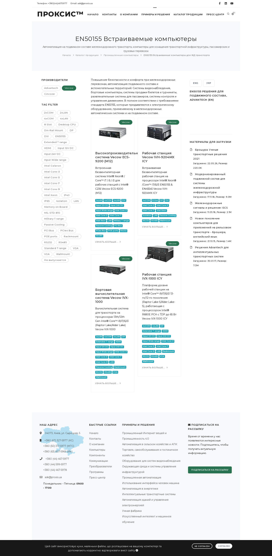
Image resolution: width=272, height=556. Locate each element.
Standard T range (55, 248)
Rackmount (71, 236)
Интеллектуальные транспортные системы (149, 494)
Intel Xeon (50, 195)
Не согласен (202, 546)
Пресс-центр (215, 14)
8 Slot (48, 124)
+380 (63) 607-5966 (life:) (58, 451)
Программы (96, 472)
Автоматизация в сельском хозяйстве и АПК (149, 444)
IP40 (67, 195)
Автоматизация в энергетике (140, 488)
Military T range (54, 218)
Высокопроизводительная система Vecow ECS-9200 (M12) (118, 157)
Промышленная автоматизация (141, 477)
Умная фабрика (132, 510)
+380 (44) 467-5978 (55, 469)
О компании (129, 14)
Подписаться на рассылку (209, 470)
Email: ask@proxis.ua (82, 3)
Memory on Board (55, 206)
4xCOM (49, 118)
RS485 (63, 242)
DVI (46, 136)
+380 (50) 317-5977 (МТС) (58, 446)
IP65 (47, 201)
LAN (76, 201)
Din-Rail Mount (53, 130)
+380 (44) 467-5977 (57, 458)
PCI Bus (49, 230)
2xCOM (48, 112)
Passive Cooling (54, 224)
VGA (75, 248)
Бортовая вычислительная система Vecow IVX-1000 (112, 296)
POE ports (50, 236)
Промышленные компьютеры (120, 55)
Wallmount (63, 254)
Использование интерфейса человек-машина (150, 483)
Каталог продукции (188, 14)
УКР (208, 83)
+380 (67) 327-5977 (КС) (58, 440)
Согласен (224, 546)
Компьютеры (97, 449)
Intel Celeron (52, 165)
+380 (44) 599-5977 (55, 464)
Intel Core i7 (52, 183)
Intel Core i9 (52, 189)
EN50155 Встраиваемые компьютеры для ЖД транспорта (176, 55)
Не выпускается (55, 260)
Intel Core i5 (52, 177)
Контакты (109, 14)
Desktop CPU (67, 124)
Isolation (61, 201)
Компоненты (97, 455)
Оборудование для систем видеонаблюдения (151, 460)
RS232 (48, 242)
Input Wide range (55, 159)
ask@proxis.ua (53, 477)
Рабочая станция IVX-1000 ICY (157, 276)
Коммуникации (98, 460)
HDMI (47, 148)
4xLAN (64, 118)
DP (72, 130)
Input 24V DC (52, 154)
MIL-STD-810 (52, 212)
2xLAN (64, 112)
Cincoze (49, 93)
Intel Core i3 (52, 171)
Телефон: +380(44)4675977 (52, 3)
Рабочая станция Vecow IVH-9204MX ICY (158, 157)
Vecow (69, 88)
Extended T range (55, 142)
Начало (93, 14)
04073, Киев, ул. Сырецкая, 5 (62, 433)
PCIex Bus (67, 230)
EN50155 (60, 136)
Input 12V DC (66, 148)
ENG (195, 83)
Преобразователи (100, 466)
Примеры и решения (156, 14)
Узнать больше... (108, 242)
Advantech (51, 88)
